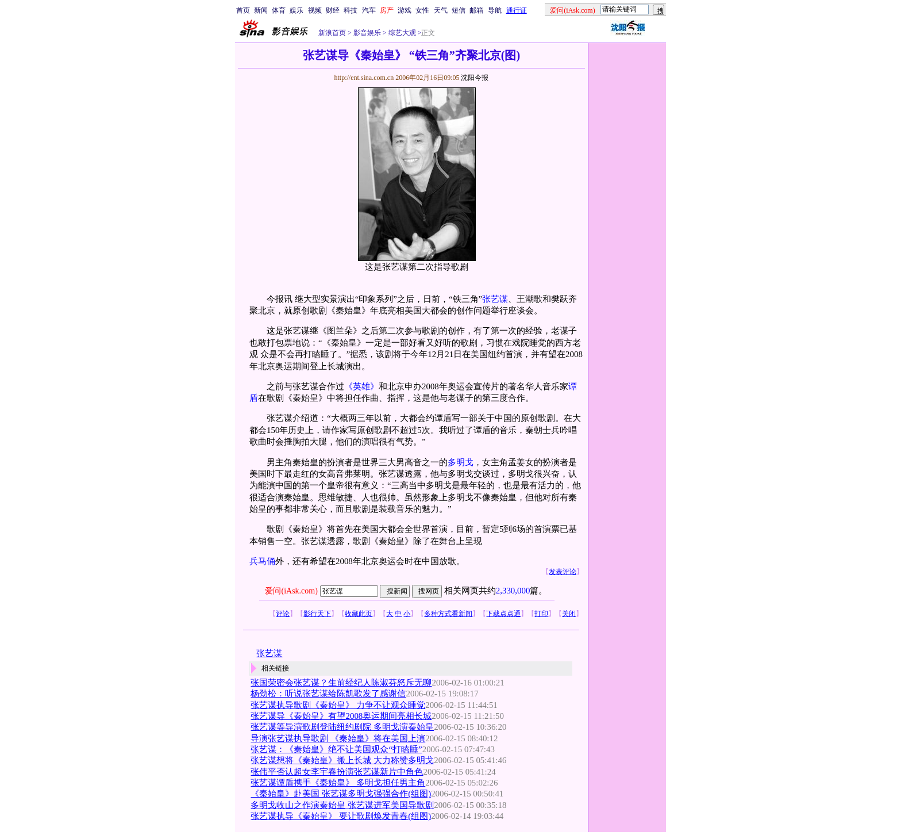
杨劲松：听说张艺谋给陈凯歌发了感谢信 (328, 693)
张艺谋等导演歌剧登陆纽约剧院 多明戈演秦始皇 (342, 726)
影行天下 (317, 614)
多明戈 (460, 462)
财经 (333, 10)
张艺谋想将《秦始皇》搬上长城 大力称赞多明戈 (342, 760)
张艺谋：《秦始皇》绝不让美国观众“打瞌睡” (336, 749)
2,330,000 (513, 590)
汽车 (369, 10)
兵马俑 (262, 561)
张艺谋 (495, 299)
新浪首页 (332, 33)
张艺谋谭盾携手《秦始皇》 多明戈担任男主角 (338, 782)
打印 (541, 614)
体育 (279, 10)
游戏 (404, 10)
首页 (243, 10)
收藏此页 (358, 614)
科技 (350, 10)
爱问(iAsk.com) (291, 591)
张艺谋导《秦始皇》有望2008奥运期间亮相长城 (341, 716)
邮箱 (476, 10)
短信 (458, 10)
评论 (283, 614)
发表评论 (562, 572)
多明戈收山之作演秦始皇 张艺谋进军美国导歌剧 (342, 805)
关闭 (569, 614)
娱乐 (296, 10)
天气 (441, 10)
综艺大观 (401, 33)
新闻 (261, 10)
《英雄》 (361, 386)
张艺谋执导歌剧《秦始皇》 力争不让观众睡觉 (338, 705)
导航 (495, 10)
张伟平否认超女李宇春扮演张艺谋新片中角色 (337, 771)
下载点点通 (503, 614)
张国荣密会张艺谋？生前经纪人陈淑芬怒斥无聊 (341, 682)
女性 (422, 10)
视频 (315, 10)
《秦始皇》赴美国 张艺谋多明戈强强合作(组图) (341, 793)
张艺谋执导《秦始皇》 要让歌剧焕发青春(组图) (341, 816)
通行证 (516, 10)
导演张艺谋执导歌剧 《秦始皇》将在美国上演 (338, 738)
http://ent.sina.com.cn (364, 78)
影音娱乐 (367, 33)
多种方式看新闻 (448, 614)
